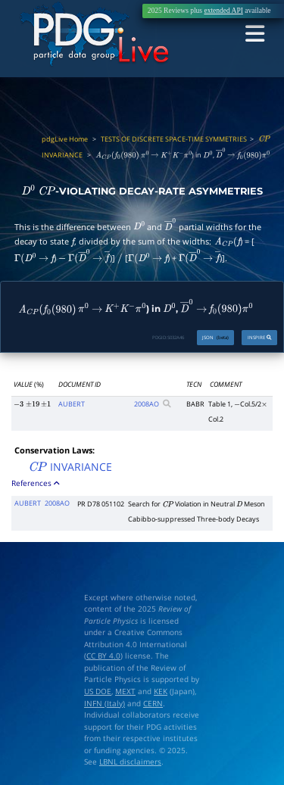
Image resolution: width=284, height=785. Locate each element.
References (36, 483)
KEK (160, 691)
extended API (223, 10)
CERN (153, 704)
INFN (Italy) (104, 704)
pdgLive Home (65, 139)
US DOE (97, 691)
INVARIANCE (70, 466)
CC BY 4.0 (103, 656)
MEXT (125, 691)
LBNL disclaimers (130, 762)
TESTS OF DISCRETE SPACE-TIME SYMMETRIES (174, 139)
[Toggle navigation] (255, 34)
